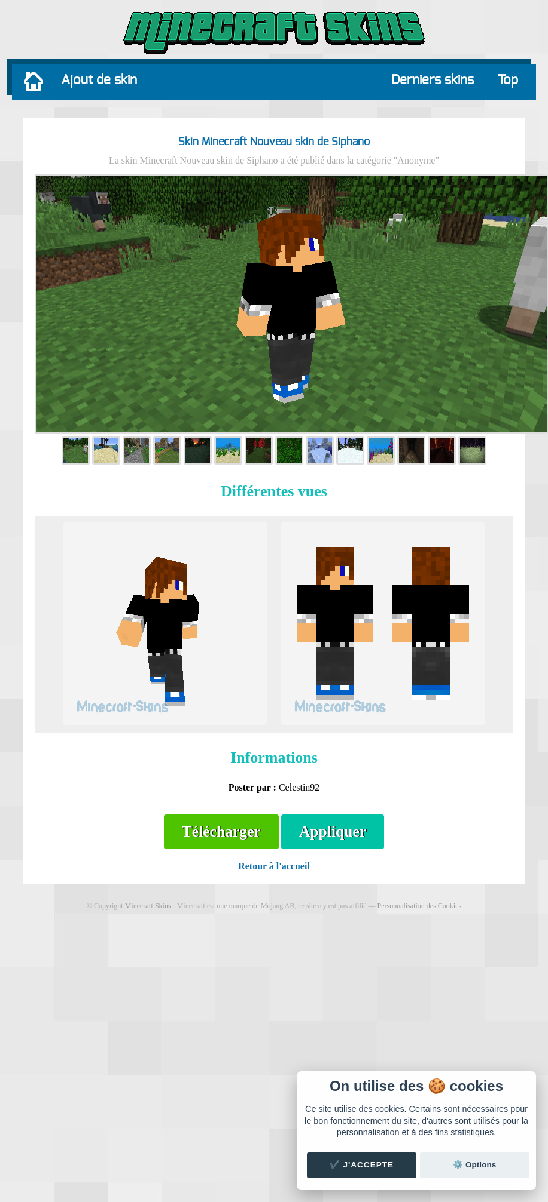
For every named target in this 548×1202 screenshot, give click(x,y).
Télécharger (221, 831)
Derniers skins (432, 80)
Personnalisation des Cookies (419, 906)
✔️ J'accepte (362, 1164)
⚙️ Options (474, 1164)
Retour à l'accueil (274, 866)
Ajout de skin (99, 80)
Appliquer (332, 831)
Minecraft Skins (148, 906)
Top (508, 80)
